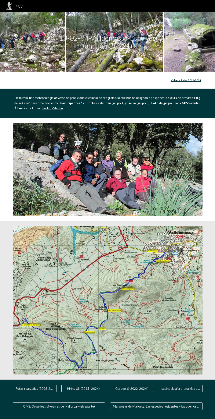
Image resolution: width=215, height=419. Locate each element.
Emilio (46, 108)
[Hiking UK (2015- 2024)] (83, 388)
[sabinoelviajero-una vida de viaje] (180, 388)
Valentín (57, 108)
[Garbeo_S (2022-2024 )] (132, 388)
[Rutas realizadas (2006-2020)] (34, 388)
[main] (107, 41)
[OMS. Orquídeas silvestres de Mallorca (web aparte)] (59, 406)
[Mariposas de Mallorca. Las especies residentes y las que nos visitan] (156, 406)
